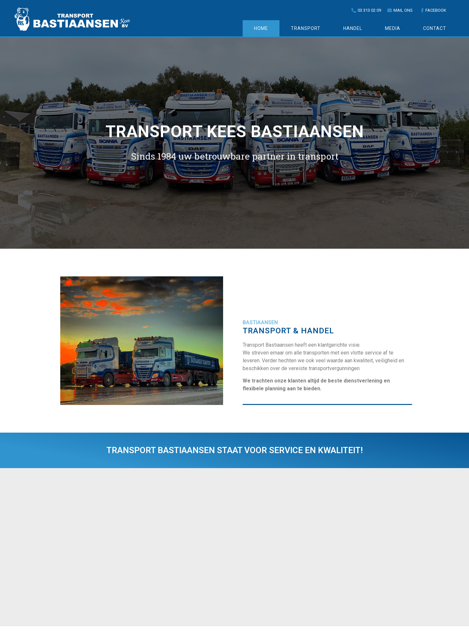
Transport (305, 28)
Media (392, 28)
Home (261, 28)
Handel (352, 28)
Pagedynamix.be (276, 633)
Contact (434, 28)
